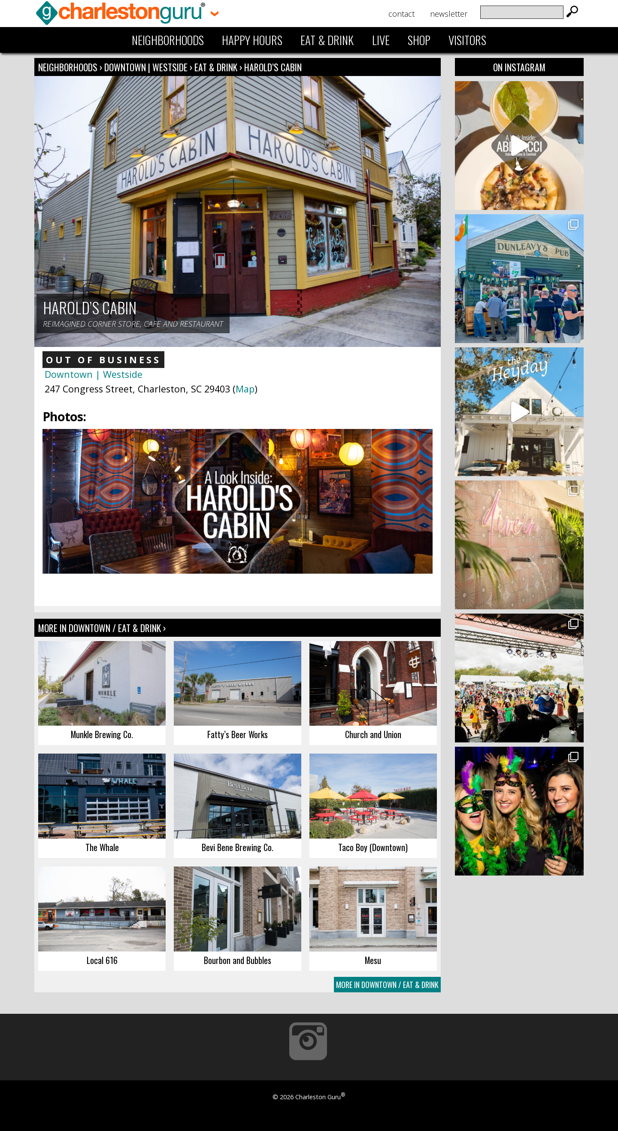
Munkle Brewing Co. (102, 734)
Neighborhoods (168, 40)
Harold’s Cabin (273, 67)
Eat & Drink (327, 40)
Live (381, 40)
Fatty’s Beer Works (237, 734)
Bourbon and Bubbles (237, 960)
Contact (401, 14)
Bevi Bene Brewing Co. (237, 847)
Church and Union (373, 734)
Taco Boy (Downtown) (373, 847)
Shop (419, 40)
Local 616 (102, 960)
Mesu (373, 960)
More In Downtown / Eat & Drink (387, 984)
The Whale (102, 847)
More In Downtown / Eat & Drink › (102, 628)
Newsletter (448, 14)
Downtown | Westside (147, 67)
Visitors (467, 40)
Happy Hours (252, 40)
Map (245, 389)
